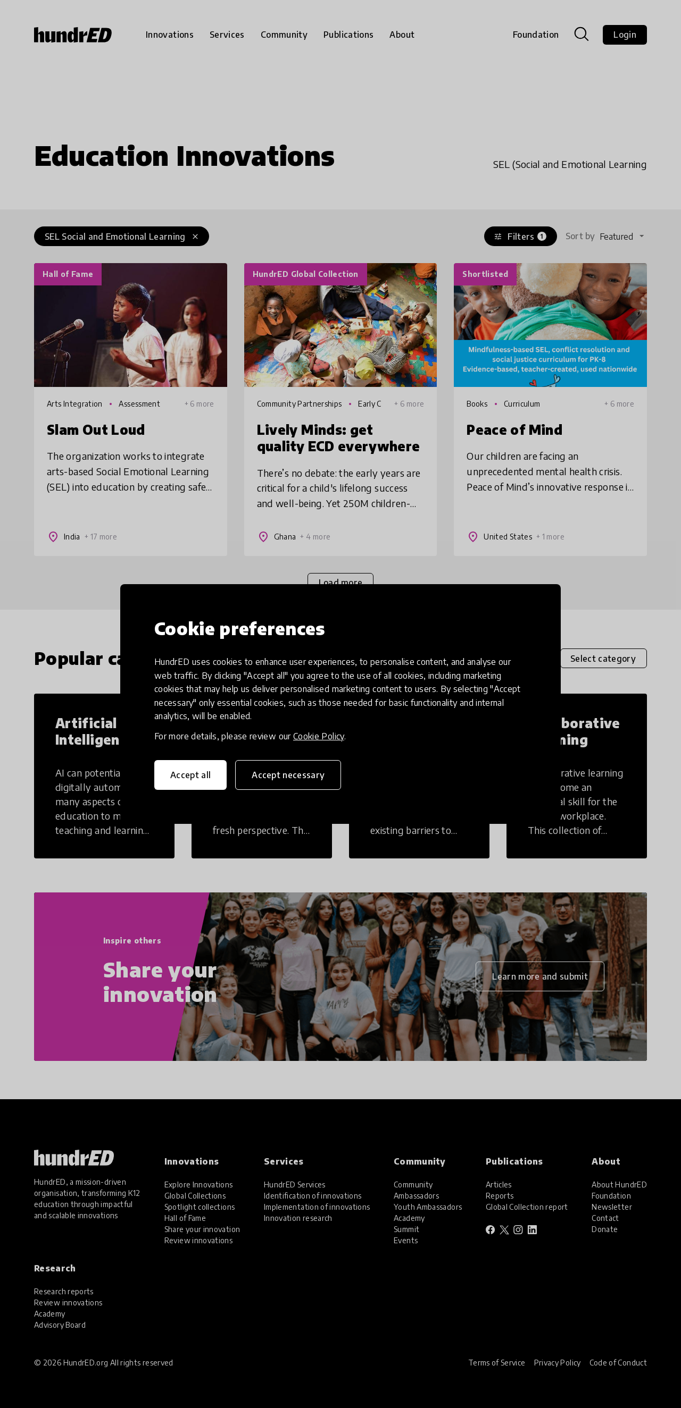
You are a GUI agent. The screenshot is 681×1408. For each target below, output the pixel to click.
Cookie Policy (318, 736)
